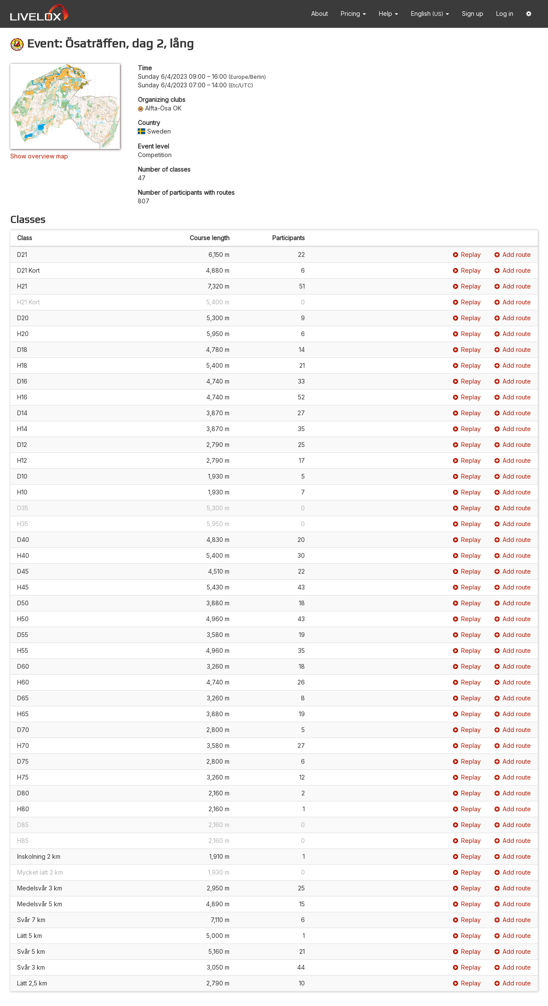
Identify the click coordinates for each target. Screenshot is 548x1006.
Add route (512, 254)
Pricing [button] (353, 13)
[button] (529, 14)
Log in (504, 13)
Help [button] (388, 13)
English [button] (430, 13)
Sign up (472, 13)
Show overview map (39, 156)
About (319, 13)
